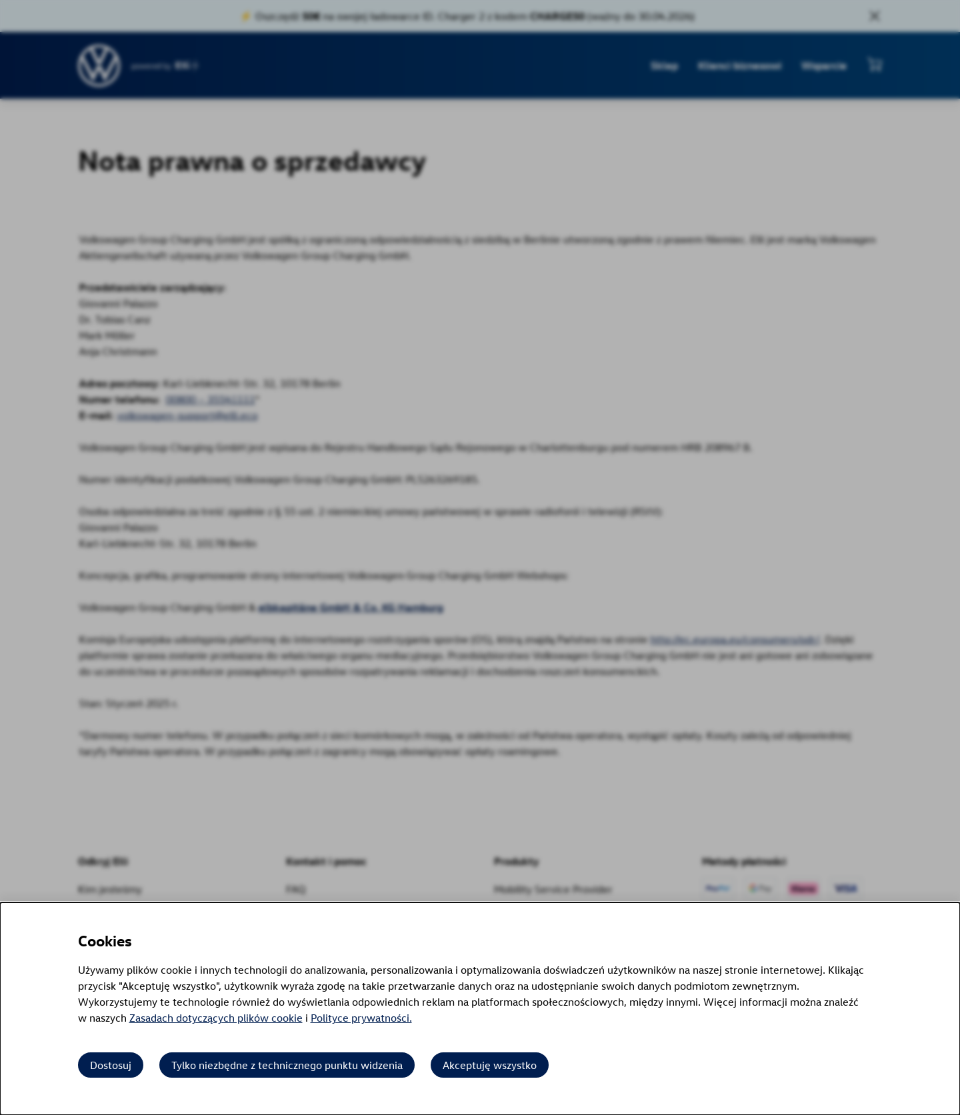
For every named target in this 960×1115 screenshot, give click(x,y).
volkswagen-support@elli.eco (185, 415)
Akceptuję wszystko (490, 1065)
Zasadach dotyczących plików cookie (216, 1017)
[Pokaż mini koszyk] (875, 64)
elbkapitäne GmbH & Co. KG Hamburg (348, 607)
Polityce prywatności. (361, 1017)
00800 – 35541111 (208, 399)
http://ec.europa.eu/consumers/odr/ (732, 639)
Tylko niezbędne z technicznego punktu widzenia (287, 1065)
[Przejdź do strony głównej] (99, 65)
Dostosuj (110, 1065)
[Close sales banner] (875, 16)
